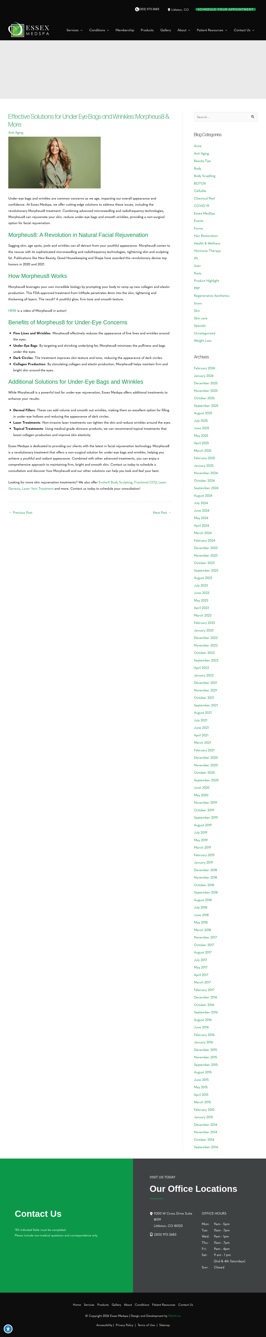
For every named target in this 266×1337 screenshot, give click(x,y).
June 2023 (201, 592)
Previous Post (20, 512)
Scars (198, 303)
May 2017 (200, 967)
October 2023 (204, 562)
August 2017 (203, 952)
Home (77, 1304)
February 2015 (204, 1109)
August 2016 (203, 1019)
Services (89, 1304)
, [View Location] (180, 9)
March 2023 (203, 615)
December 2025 (206, 383)
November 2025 (206, 390)
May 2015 (201, 1087)
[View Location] (169, 9)
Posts (198, 273)
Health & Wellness (207, 243)
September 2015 (206, 1064)
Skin (197, 310)
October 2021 (204, 697)
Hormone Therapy (207, 250)
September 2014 (206, 1146)
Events (199, 220)
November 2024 (206, 472)
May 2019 (201, 840)
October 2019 (204, 810)
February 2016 (204, 1034)
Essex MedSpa (204, 213)
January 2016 (203, 1042)
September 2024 (206, 487)
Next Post (162, 512)
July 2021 (200, 720)
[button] (81, 30)
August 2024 (203, 495)
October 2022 (204, 652)
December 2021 (205, 682)
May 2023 (201, 600)
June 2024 (201, 510)
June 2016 (201, 1027)
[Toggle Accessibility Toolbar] (8, 1328)
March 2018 (202, 929)
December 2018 (205, 869)
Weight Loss (203, 340)
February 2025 (204, 457)
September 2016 (206, 1012)
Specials (200, 325)
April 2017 (201, 974)
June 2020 (201, 787)
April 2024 (201, 525)
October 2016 (204, 1004)
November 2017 (205, 937)
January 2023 (204, 630)
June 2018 (201, 914)
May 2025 (201, 435)
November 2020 (206, 765)
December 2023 (206, 547)
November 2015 (205, 1057)
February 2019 (204, 854)
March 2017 (202, 982)
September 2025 (206, 405)
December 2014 (205, 1124)
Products (103, 1304)
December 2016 (205, 997)
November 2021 (205, 690)
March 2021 (202, 742)
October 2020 (204, 772)
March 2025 (203, 450)
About (128, 1304)
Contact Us (185, 1304)
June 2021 (201, 727)
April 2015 (201, 1094)
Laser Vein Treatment (38, 488)
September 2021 (206, 705)
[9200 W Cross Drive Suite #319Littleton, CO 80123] (173, 1219)
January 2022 (204, 675)
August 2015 (203, 1072)
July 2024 (201, 502)
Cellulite (200, 190)
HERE (12, 310)
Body (197, 168)
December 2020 (206, 757)
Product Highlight (206, 280)
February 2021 (204, 750)
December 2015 (205, 1049)
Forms (198, 228)
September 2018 (206, 892)
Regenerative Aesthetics (211, 295)
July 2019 (200, 832)
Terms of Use (146, 1325)
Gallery (116, 1304)
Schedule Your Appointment (225, 9)
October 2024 (204, 480)
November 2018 (205, 877)
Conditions (142, 1304)
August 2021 (203, 712)
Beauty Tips (202, 160)
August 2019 (203, 825)
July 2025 (201, 420)
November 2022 (206, 645)
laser (197, 265)
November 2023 (206, 555)
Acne (198, 145)
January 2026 (204, 375)
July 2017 (200, 959)
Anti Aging (15, 132)
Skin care (200, 318)
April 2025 (201, 442)
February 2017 (204, 989)
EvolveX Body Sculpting (115, 482)
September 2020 (206, 780)
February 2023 (204, 622)
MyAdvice (174, 1316)
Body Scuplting (204, 175)
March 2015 (202, 1102)
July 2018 (200, 907)
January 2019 (203, 862)
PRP (197, 288)
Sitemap (164, 1325)
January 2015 (203, 1117)
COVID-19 (201, 205)
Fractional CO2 (145, 482)
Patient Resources (163, 1304)
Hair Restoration (206, 235)
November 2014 (205, 1132)
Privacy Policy (124, 1325)
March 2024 (203, 532)
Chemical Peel (204, 198)
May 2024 (201, 517)
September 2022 (206, 660)
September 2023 (206, 570)
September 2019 (206, 817)
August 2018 (203, 899)
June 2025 (201, 428)
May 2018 (201, 922)
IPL (196, 258)
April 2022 (201, 667)
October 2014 (204, 1139)
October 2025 (204, 398)
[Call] (147, 9)
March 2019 (202, 847)
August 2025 (203, 413)
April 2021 (201, 735)
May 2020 (201, 795)
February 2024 (204, 540)
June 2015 (201, 1079)
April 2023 (201, 607)
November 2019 (205, 802)
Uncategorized (204, 333)
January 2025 (204, 465)
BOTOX (200, 183)
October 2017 (204, 944)
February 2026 (204, 368)
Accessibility (104, 1325)
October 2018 (204, 884)
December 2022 (206, 637)
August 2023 (203, 577)
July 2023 (201, 585)
